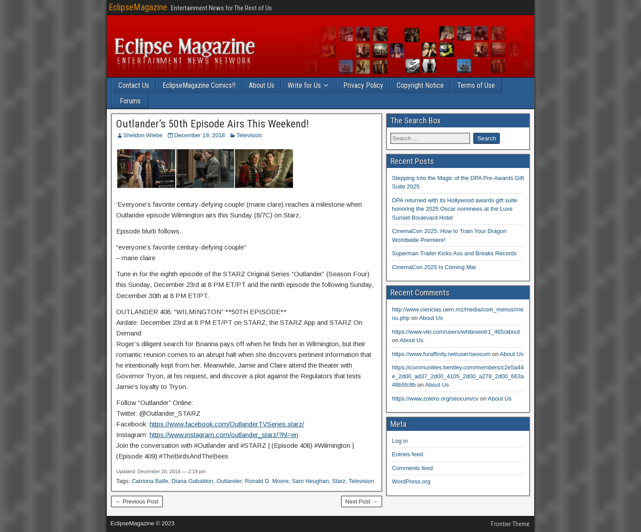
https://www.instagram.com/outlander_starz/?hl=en (224, 434)
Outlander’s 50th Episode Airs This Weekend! (212, 124)
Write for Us (304, 85)
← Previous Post (136, 501)
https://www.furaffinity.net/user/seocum (441, 354)
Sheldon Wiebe (142, 135)
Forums (130, 101)
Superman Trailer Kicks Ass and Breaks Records (454, 253)
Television (249, 135)
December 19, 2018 (199, 135)
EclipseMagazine (138, 7)
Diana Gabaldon (192, 481)
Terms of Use (476, 85)
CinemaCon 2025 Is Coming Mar (434, 267)
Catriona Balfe (150, 481)
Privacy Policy (363, 85)
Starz (338, 481)
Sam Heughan (310, 481)
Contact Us (133, 85)
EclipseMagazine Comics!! (198, 85)
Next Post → (361, 501)
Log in (400, 441)
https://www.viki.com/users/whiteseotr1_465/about (456, 331)
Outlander (229, 481)
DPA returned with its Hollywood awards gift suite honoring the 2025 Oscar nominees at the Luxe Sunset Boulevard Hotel (455, 209)
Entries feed (407, 454)
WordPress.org (411, 481)
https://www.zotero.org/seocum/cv (435, 398)
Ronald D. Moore (266, 481)
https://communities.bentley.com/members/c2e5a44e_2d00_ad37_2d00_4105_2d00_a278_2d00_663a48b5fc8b (458, 376)
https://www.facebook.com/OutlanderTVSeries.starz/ (227, 424)
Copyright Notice (420, 85)
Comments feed (412, 468)
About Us (261, 85)
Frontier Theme (510, 524)
